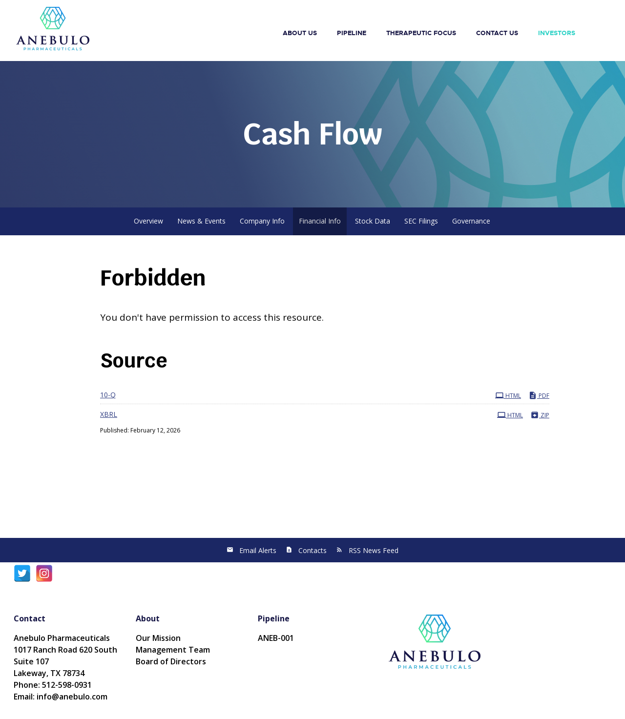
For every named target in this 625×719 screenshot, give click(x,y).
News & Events (201, 221)
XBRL (108, 414)
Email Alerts (257, 550)
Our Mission (158, 638)
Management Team (173, 649)
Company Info (262, 221)
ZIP (539, 415)
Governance (471, 221)
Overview (148, 221)
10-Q (108, 394)
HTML (508, 395)
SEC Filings (421, 221)
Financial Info (320, 221)
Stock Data (372, 221)
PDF (538, 395)
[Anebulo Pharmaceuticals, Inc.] (53, 28)
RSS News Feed (373, 550)
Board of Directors (171, 661)
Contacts (312, 550)
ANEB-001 (276, 638)
